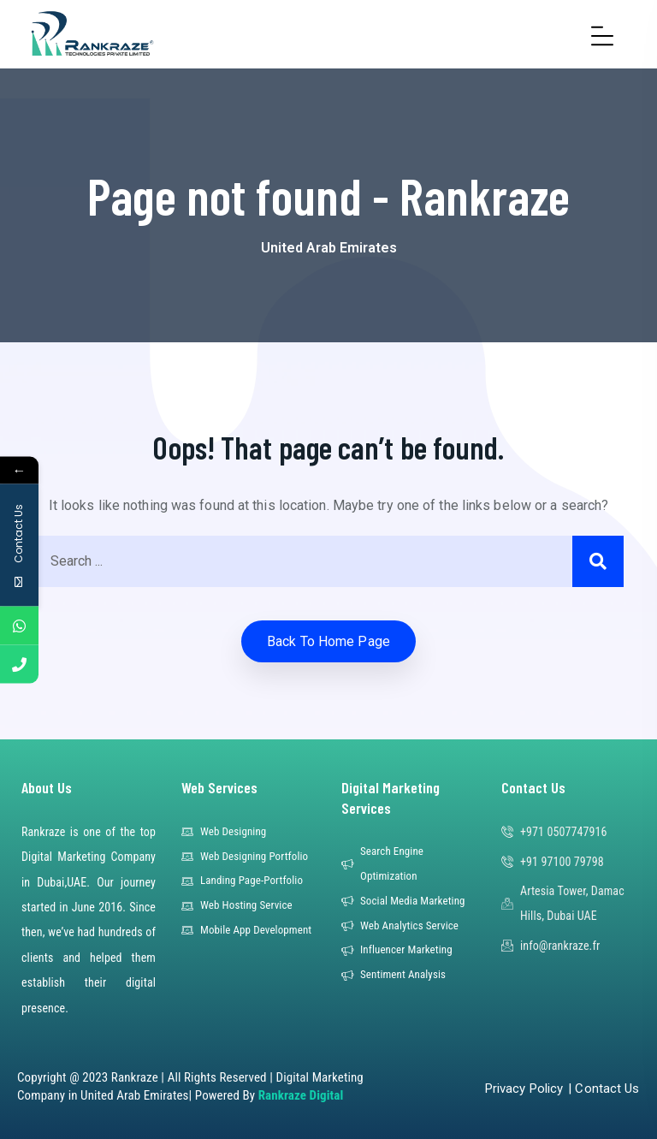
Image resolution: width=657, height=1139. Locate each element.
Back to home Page (328, 641)
